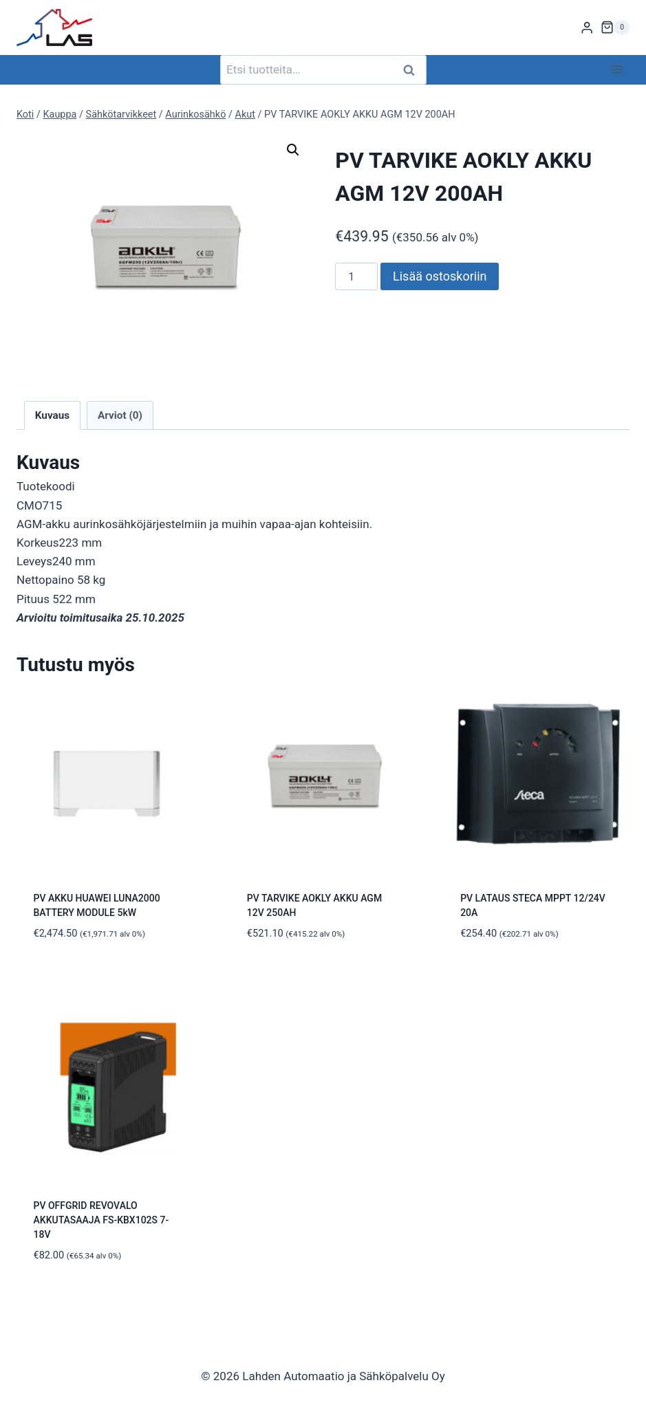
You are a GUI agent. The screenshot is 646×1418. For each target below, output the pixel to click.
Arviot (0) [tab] (120, 415)
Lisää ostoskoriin (439, 276)
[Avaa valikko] (616, 69)
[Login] (587, 28)
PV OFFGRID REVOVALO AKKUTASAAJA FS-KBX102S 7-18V (101, 1220)
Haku (413, 70)
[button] (293, 150)
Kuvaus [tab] (52, 415)
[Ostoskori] (615, 27)
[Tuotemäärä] (356, 276)
